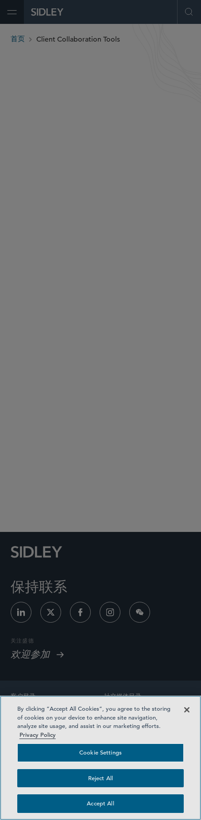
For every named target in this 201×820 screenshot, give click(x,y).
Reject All (100, 778)
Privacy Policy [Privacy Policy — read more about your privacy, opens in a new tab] (37, 735)
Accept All (100, 803)
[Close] (187, 710)
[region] (100, 758)
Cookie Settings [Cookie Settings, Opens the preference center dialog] (100, 752)
